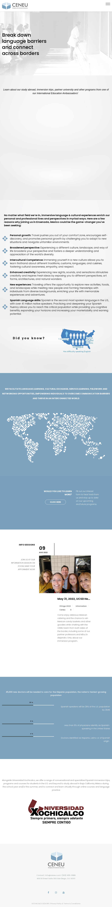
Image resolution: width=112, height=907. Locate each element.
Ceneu (62, 596)
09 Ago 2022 (65, 592)
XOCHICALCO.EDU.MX (41, 903)
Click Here (55, 502)
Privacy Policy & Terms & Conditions (65, 903)
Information (81, 592)
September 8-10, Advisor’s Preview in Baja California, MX (74, 585)
